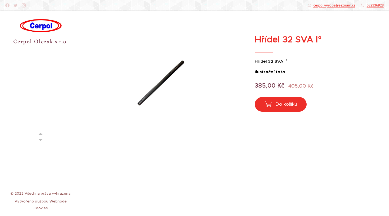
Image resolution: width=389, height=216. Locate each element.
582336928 (375, 5)
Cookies (40, 208)
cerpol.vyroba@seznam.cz (334, 5)
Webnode (58, 201)
